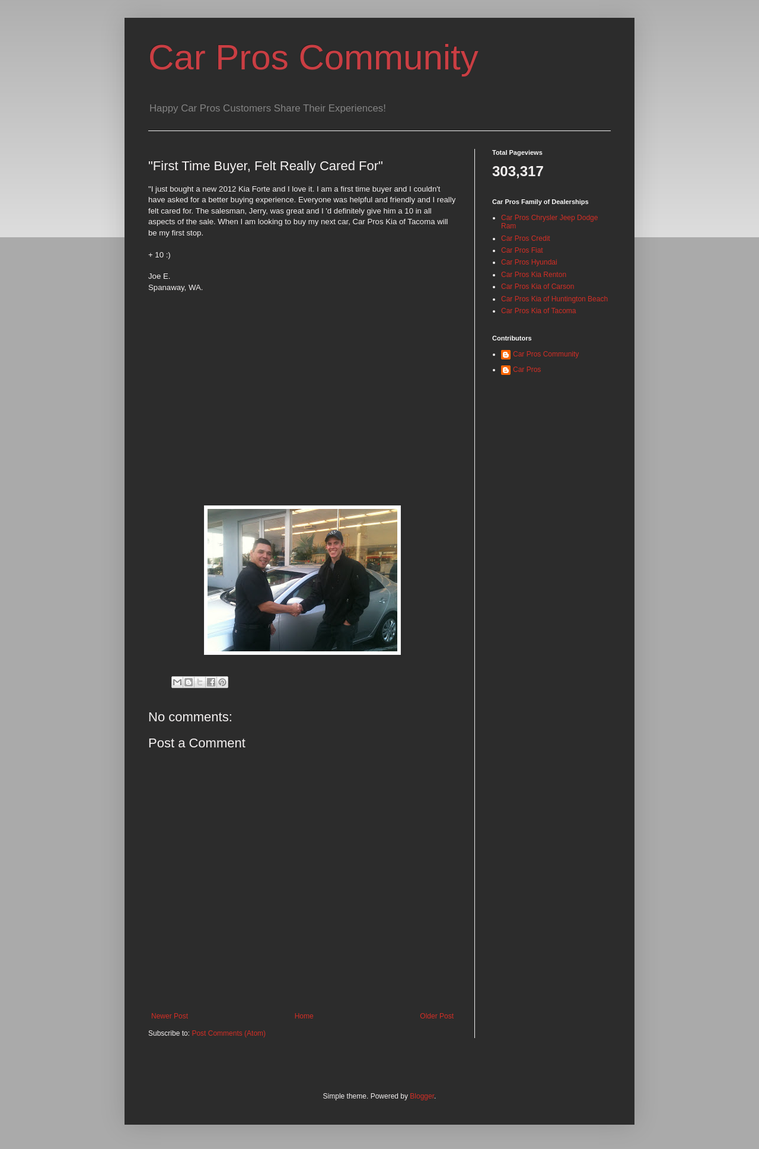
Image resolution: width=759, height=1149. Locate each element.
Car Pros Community (313, 57)
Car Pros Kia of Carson (537, 286)
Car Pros (527, 369)
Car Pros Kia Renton (533, 274)
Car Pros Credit (525, 238)
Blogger (422, 1096)
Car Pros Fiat (522, 250)
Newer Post (169, 1016)
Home (304, 1016)
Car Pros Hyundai (529, 262)
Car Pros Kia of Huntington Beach (554, 299)
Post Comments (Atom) (229, 1033)
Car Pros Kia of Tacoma (538, 311)
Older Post (437, 1016)
